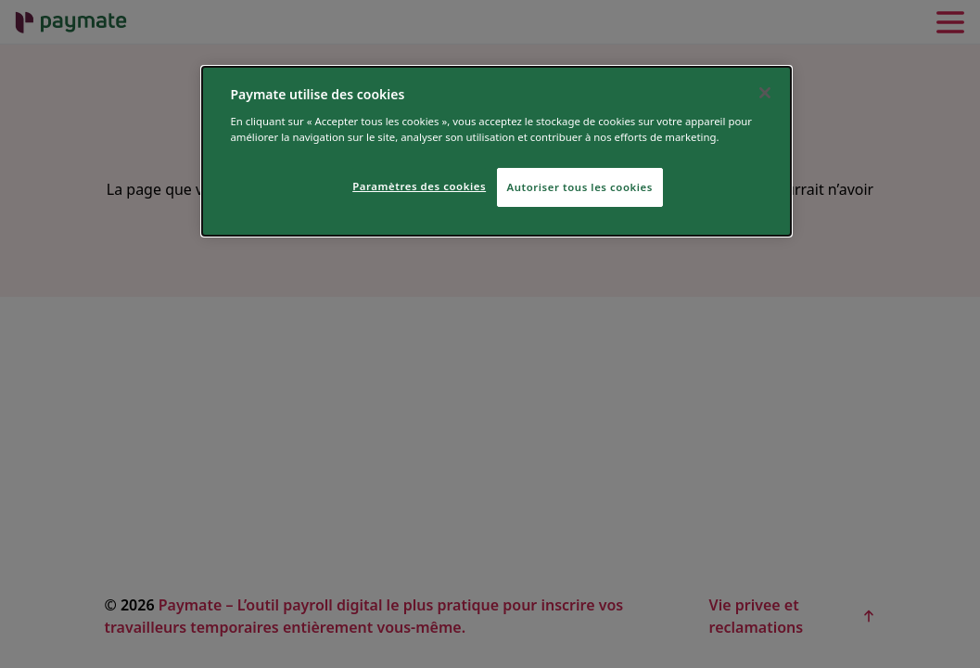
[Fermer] (765, 92)
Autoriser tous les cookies (580, 187)
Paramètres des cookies (419, 186)
